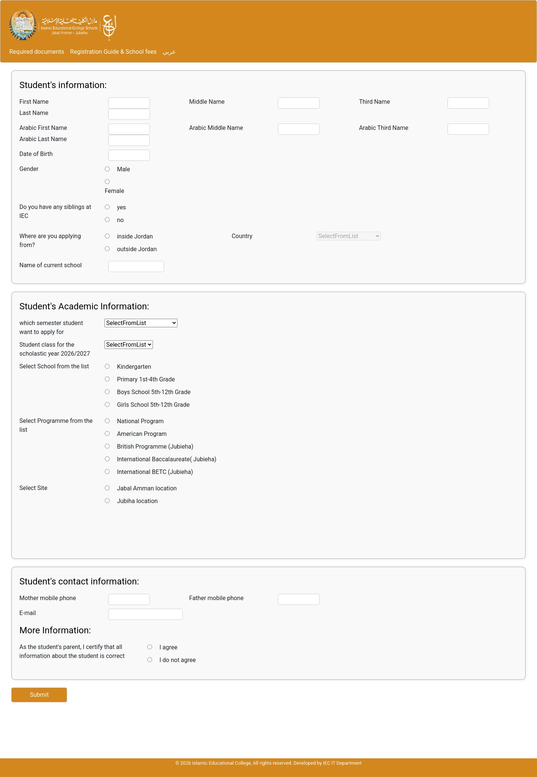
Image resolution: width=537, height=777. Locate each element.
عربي (169, 51)
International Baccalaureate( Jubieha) (167, 459)
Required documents (36, 51)
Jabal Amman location (147, 488)
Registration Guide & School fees (113, 51)
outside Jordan (137, 249)
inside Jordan (135, 236)
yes (121, 207)
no (120, 220)
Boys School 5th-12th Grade (154, 392)
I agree (169, 647)
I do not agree (178, 660)
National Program (140, 421)
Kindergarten (134, 366)
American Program (142, 433)
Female (114, 190)
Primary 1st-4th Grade (146, 379)
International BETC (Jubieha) (155, 471)
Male (123, 169)
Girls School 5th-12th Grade (153, 404)
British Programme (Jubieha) (155, 446)
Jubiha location (137, 501)
